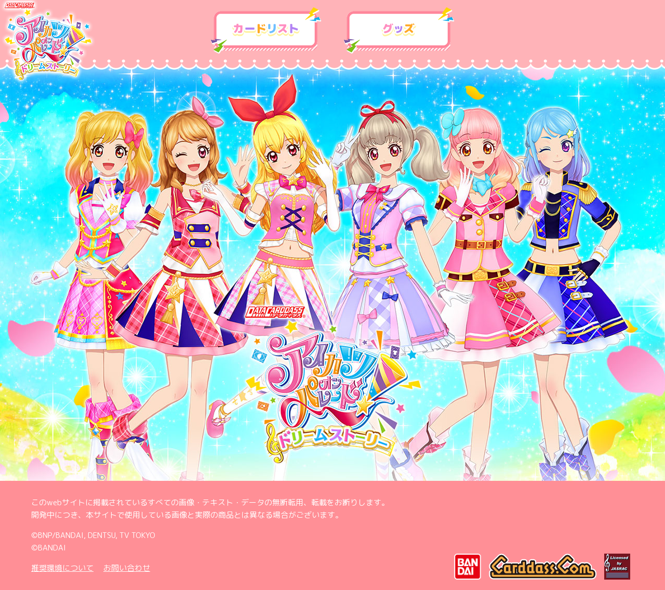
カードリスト (266, 30)
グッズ (399, 30)
